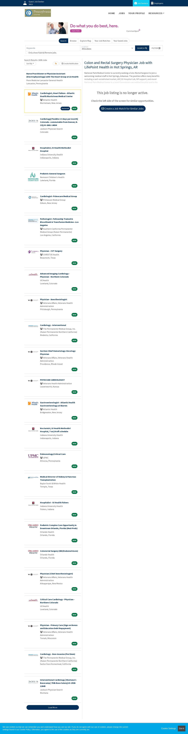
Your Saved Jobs (121, 40)
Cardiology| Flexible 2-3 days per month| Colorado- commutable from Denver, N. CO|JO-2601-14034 (59, 122)
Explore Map (85, 40)
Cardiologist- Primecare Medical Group (58, 196)
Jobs (122, 13)
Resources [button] (155, 13)
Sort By (29, 63)
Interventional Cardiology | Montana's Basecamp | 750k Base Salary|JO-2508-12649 (58, 683)
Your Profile (136, 13)
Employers (157, 3)
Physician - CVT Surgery (51, 251)
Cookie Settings (168, 728)
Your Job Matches (102, 40)
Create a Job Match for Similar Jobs (122, 108)
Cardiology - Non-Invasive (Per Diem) (57, 654)
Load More (52, 707)
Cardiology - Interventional (53, 325)
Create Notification (70, 63)
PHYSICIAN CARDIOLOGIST (52, 380)
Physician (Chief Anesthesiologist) (56, 573)
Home (111, 13)
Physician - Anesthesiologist (53, 299)
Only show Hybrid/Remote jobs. (42, 52)
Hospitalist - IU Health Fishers (54, 502)
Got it (181, 728)
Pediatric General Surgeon (52, 173)
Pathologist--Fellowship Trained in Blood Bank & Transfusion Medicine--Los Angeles (59, 222)
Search (63, 40)
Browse (73, 40)
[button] (156, 48)
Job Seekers (141, 3)
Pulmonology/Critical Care (53, 454)
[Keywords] (52, 48)
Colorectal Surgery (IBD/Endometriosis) (59, 551)
